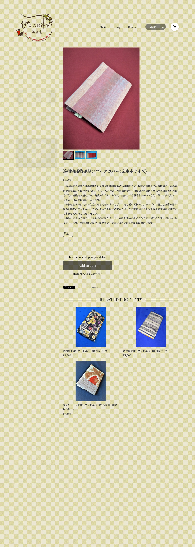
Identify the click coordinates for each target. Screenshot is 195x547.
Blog (117, 27)
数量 (66, 233)
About (103, 27)
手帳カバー (25, 64)
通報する (95, 287)
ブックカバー (26, 58)
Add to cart (87, 265)
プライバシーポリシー (24, 457)
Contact (132, 27)
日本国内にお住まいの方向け (87, 274)
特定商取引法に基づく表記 (47, 457)
